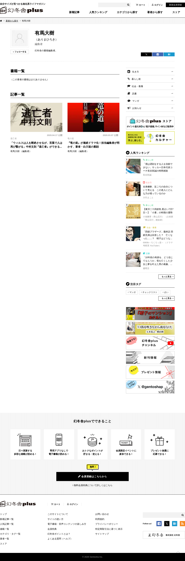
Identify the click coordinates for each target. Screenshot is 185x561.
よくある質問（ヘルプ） (60, 538)
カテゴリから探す (127, 12)
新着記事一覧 (7, 519)
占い (166, 292)
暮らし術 (136, 79)
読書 (134, 93)
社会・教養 (137, 86)
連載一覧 (4, 529)
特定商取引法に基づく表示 (109, 529)
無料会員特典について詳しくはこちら (93, 485)
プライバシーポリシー (106, 524)
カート (140, 5)
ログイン (157, 5)
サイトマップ (102, 534)
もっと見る (166, 276)
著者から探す (155, 12)
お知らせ (136, 108)
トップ (3, 514)
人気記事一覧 (7, 524)
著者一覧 (4, 538)
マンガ (135, 101)
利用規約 (99, 519)
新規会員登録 (175, 5)
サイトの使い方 (55, 519)
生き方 (135, 71)
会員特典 (52, 529)
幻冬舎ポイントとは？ (59, 534)
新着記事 (74, 12)
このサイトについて (58, 514)
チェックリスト (149, 292)
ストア (176, 12)
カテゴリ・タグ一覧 (10, 534)
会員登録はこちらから (92, 476)
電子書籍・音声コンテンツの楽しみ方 (67, 524)
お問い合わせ (102, 514)
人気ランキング (98, 12)
